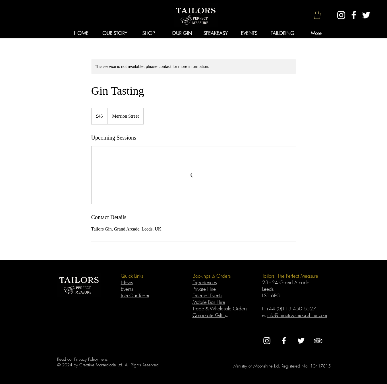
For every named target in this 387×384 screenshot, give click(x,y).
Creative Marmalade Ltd (100, 365)
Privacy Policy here (90, 359)
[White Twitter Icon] (366, 15)
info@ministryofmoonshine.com (297, 315)
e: (264, 315)
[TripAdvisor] (318, 340)
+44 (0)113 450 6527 (291, 308)
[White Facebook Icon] (353, 15)
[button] (317, 15)
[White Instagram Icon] (341, 15)
